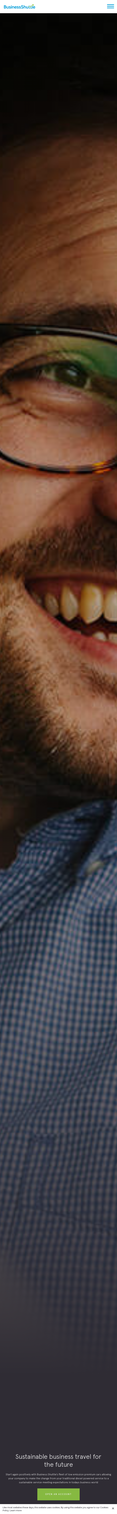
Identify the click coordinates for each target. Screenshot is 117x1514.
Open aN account (58, 1495)
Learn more (16, 1510)
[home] (17, 7)
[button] (112, 7)
